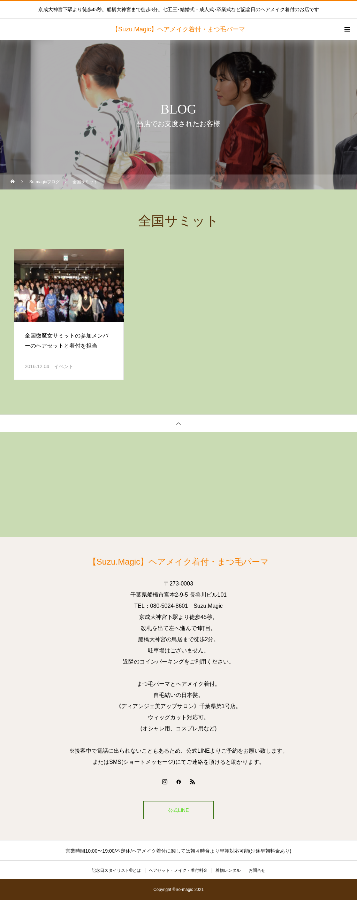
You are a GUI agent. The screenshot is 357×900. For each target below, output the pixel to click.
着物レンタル (228, 870)
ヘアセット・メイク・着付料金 (178, 870)
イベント (64, 366)
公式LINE (178, 810)
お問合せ (257, 870)
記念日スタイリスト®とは (116, 870)
